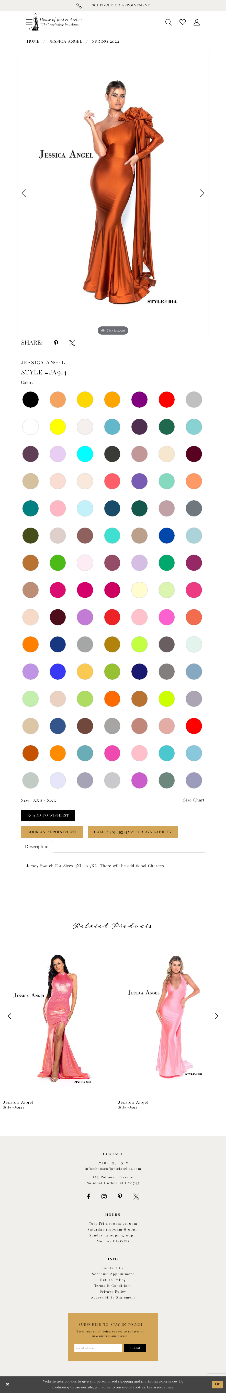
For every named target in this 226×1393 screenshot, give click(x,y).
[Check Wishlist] (183, 22)
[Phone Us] (79, 5)
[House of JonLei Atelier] (55, 22)
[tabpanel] (113, 193)
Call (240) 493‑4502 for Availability (134, 832)
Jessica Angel (65, 41)
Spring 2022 (106, 41)
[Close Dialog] (7, 1384)
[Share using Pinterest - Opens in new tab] (56, 343)
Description (37, 846)
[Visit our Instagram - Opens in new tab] (104, 1196)
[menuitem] (169, 22)
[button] (169, 22)
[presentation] (55, 1016)
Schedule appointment (113, 1274)
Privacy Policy (113, 1292)
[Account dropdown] (197, 22)
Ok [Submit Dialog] (217, 1384)
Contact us (113, 1268)
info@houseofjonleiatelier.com (113, 1169)
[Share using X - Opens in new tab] (72, 343)
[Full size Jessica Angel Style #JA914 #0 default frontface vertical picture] (113, 193)
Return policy (113, 1280)
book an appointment (52, 832)
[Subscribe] (135, 1348)
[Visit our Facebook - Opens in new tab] (88, 1196)
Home (33, 41)
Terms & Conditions (113, 1286)
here (169, 1387)
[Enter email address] (98, 1348)
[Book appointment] (121, 5)
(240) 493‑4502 (113, 1163)
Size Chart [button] (194, 800)
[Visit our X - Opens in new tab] (136, 1196)
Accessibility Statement (113, 1298)
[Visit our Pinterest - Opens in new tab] (120, 1196)
